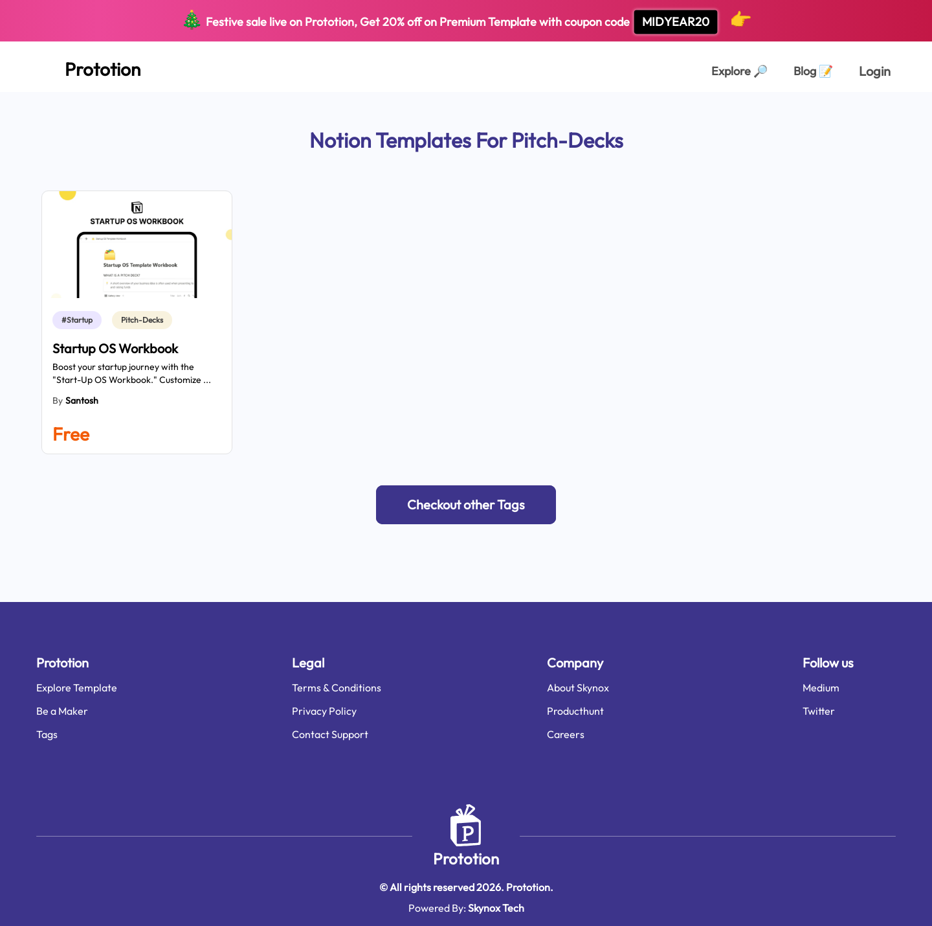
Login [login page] (875, 71)
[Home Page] (88, 67)
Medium (821, 687)
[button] (466, 504)
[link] (79, 320)
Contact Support (330, 734)
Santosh (81, 400)
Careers (565, 734)
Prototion (466, 858)
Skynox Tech (496, 907)
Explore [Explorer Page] (739, 71)
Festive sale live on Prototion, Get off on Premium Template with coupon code (466, 21)
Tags (47, 734)
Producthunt (575, 710)
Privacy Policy (324, 710)
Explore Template (76, 687)
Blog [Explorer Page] (813, 71)
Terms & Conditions (336, 687)
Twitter (819, 710)
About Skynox (578, 687)
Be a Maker (62, 710)
